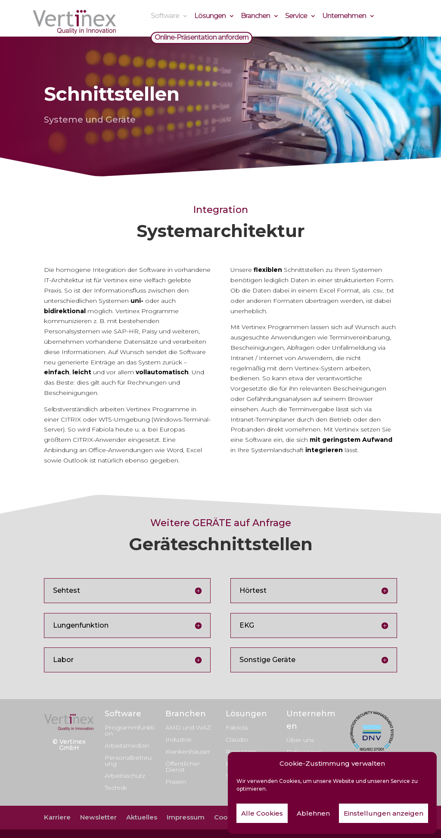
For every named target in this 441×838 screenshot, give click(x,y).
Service (296, 17)
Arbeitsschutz (125, 775)
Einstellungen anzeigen (383, 813)
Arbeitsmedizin (127, 745)
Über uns (300, 740)
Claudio (237, 739)
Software (165, 17)
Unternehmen (344, 17)
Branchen (255, 17)
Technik (116, 788)
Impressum (186, 817)
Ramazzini (241, 751)
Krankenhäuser (187, 751)
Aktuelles (141, 817)
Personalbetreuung (128, 760)
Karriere (57, 817)
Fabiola (237, 727)
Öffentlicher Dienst (182, 766)
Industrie (178, 739)
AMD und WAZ (188, 727)
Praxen (175, 782)
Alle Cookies (262, 813)
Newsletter (98, 817)
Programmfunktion (130, 730)
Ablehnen (313, 813)
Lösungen (210, 17)
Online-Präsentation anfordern (201, 38)
